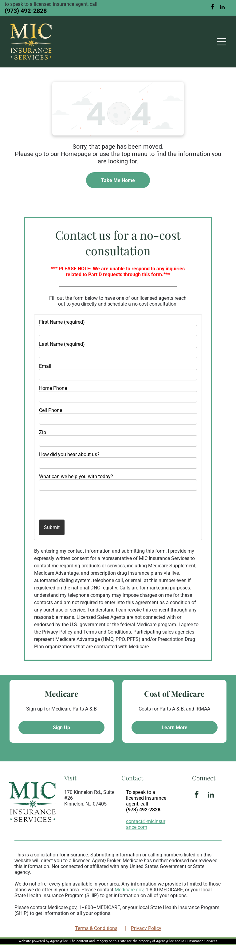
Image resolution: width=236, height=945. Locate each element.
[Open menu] (221, 41)
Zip (42, 432)
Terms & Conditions (96, 928)
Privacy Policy (146, 928)
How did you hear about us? (69, 454)
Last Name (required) (62, 344)
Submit (52, 527)
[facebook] (213, 8)
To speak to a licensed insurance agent (146, 798)
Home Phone (53, 388)
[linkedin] (222, 8)
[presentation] (75, 505)
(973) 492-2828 (26, 10)
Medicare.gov (129, 890)
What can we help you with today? (76, 476)
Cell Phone (50, 410)
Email (45, 366)
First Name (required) (62, 322)
